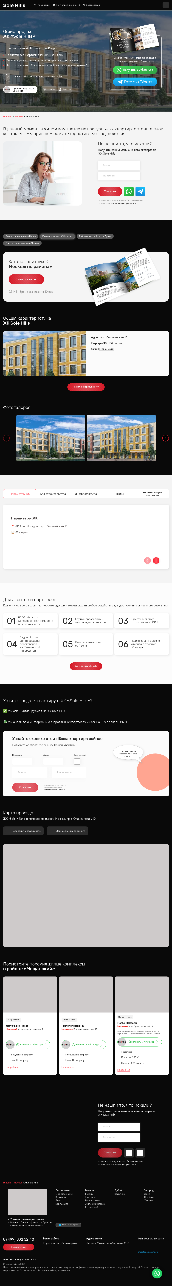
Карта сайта (62, 1204)
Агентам (65, 89)
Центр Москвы (13, 1020)
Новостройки (92, 1200)
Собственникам (64, 1194)
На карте (49, 89)
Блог (58, 1200)
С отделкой (80, 755)
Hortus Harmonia (127, 1023)
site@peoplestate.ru (148, 1252)
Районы (89, 1194)
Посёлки (149, 1197)
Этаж (46, 755)
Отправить (110, 191)
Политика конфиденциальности (19, 1260)
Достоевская (91, 5)
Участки (148, 1200)
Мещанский (42, 5)
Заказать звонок (18, 1247)
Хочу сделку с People (86, 666)
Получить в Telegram (135, 82)
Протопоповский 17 (73, 1026)
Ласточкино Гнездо (17, 1026)
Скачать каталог (26, 279)
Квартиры (90, 1197)
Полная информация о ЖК (86, 387)
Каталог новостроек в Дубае (21, 236)
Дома (147, 1194)
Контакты (61, 1197)
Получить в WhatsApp (135, 70)
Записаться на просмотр (67, 831)
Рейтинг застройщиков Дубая (95, 236)
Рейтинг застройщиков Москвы (22, 243)
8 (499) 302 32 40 (18, 1240)
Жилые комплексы (95, 1204)
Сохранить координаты (23, 831)
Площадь (17, 755)
